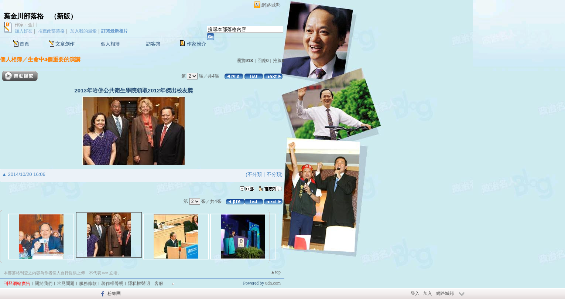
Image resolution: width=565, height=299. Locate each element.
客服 (158, 283)
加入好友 (23, 31)
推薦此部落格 (51, 31)
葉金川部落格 (24, 16)
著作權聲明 (112, 283)
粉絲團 (114, 293)
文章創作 (65, 44)
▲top (276, 272)
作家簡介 (196, 44)
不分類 (254, 174)
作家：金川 (26, 24)
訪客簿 (153, 44)
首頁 (24, 44)
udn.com (273, 283)
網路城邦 (271, 5)
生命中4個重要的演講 (54, 59)
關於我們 (43, 283)
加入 (427, 293)
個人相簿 (110, 44)
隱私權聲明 (139, 283)
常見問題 (66, 283)
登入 (415, 293)
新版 (63, 16)
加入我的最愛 (83, 31)
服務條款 (88, 283)
